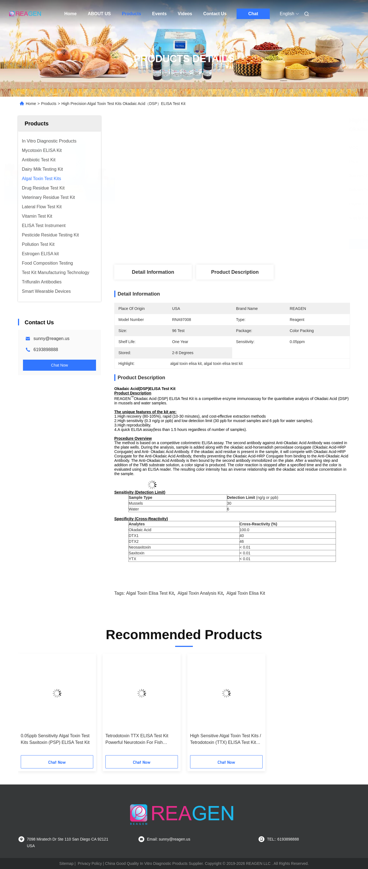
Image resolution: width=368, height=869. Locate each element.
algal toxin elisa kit (246, 593)
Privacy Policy (90, 863)
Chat (253, 13)
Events (159, 13)
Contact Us (215, 13)
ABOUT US (99, 13)
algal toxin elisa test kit (150, 593)
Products (131, 13)
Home (70, 13)
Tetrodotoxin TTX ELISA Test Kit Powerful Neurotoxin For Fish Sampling (136, 739)
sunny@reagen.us (51, 338)
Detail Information (153, 272)
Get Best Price (263, 244)
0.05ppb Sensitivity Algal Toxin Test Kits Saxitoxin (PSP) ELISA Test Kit (55, 739)
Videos (185, 13)
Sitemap (66, 863)
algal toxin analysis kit (200, 593)
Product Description (235, 272)
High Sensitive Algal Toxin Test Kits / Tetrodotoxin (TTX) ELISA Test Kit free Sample (225, 739)
